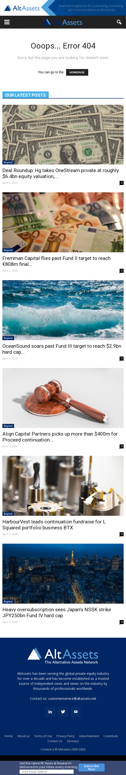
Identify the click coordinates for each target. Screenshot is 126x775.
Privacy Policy (66, 736)
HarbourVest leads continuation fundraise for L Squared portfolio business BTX (54, 525)
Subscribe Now (91, 767)
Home (9, 736)
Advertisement (89, 736)
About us (23, 736)
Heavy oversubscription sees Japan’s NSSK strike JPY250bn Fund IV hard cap (56, 612)
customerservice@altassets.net (72, 698)
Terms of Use (43, 736)
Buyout (8, 162)
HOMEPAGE (77, 72)
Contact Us (55, 741)
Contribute (110, 736)
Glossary (73, 741)
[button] (6, 22)
